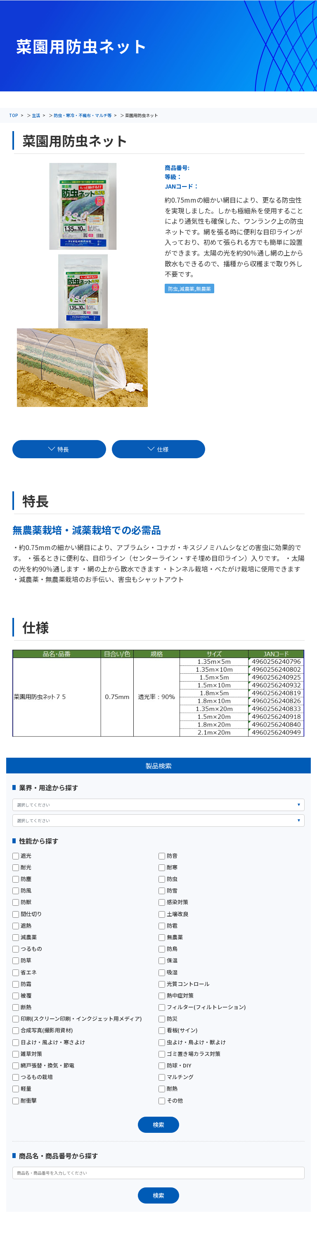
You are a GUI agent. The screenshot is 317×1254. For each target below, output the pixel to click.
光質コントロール (184, 984)
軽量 (21, 1088)
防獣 (21, 902)
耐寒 (167, 867)
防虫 (167, 879)
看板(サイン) (178, 1030)
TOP (13, 115)
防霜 (21, 984)
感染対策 (173, 902)
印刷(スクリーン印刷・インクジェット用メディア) (77, 1018)
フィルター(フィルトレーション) (202, 1007)
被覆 (21, 995)
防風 (21, 890)
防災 (167, 1018)
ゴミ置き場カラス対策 (189, 1054)
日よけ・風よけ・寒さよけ (48, 1042)
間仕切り (27, 914)
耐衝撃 (24, 1100)
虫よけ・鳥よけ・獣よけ (192, 1042)
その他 (170, 1100)
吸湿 (167, 972)
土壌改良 (173, 914)
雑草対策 (27, 1054)
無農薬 (170, 937)
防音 (167, 855)
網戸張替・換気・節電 (43, 1065)
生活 (36, 115)
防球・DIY (174, 1065)
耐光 (21, 867)
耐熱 (167, 1088)
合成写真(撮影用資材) (42, 1030)
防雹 (167, 925)
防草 (21, 960)
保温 (167, 960)
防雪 (167, 890)
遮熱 (21, 925)
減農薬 (24, 937)
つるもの (27, 948)
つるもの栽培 (32, 1077)
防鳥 (167, 948)
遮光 (21, 855)
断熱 (21, 1007)
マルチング (176, 1077)
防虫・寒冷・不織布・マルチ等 (82, 115)
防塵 (21, 879)
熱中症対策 (176, 995)
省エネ (24, 972)
